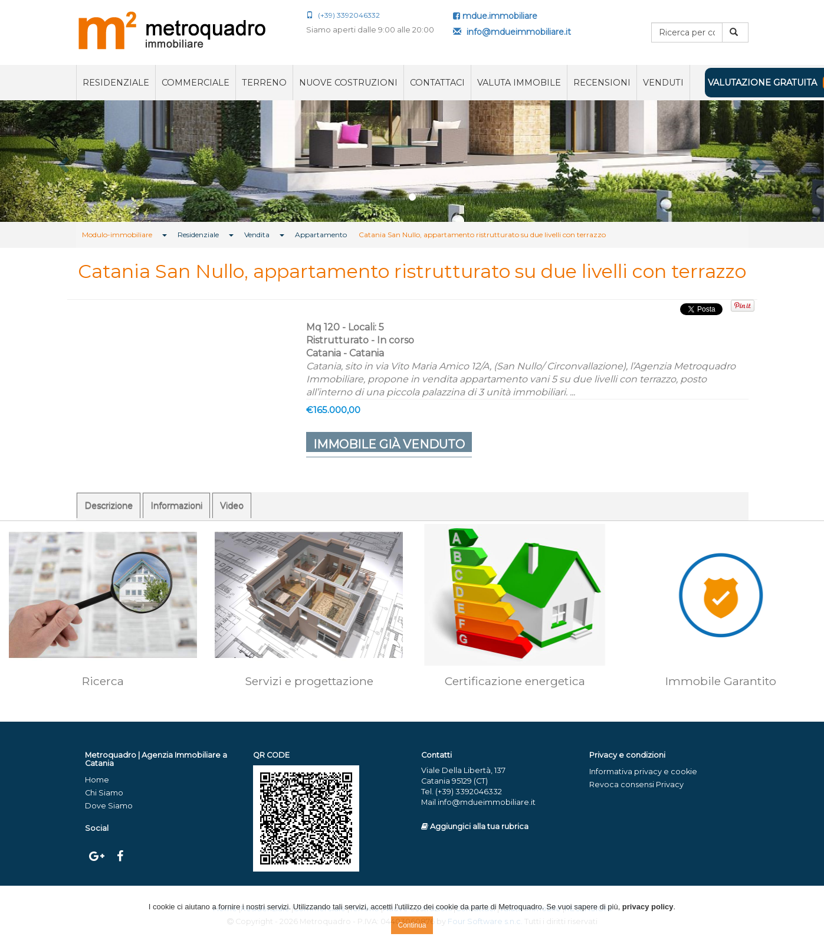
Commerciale (195, 82)
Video (232, 505)
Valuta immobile (519, 82)
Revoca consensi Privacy (636, 784)
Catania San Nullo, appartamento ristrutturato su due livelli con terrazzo (482, 234)
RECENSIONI (602, 82)
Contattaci (437, 82)
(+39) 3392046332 (343, 15)
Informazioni (176, 505)
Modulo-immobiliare (117, 234)
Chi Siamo (104, 792)
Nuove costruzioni (348, 82)
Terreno (264, 82)
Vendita (257, 234)
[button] (62, 161)
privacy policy (648, 906)
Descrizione (108, 505)
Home (97, 779)
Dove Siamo (109, 805)
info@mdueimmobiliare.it (512, 32)
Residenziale (116, 82)
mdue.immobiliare (495, 16)
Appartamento (321, 234)
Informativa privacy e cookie (643, 771)
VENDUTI (663, 82)
